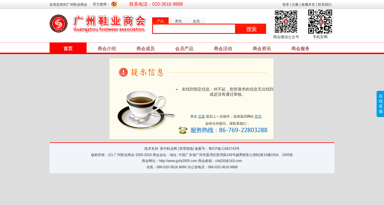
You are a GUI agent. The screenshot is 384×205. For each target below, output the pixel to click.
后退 (201, 116)
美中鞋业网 (168, 149)
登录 (285, 5)
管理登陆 (186, 149)
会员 (196, 21)
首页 (68, 48)
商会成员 (145, 48)
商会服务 (300, 48)
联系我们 (325, 5)
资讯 (178, 21)
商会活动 (223, 48)
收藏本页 (308, 5)
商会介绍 (107, 48)
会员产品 (184, 48)
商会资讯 (262, 48)
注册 (295, 5)
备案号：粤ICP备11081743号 (217, 149)
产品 (160, 21)
